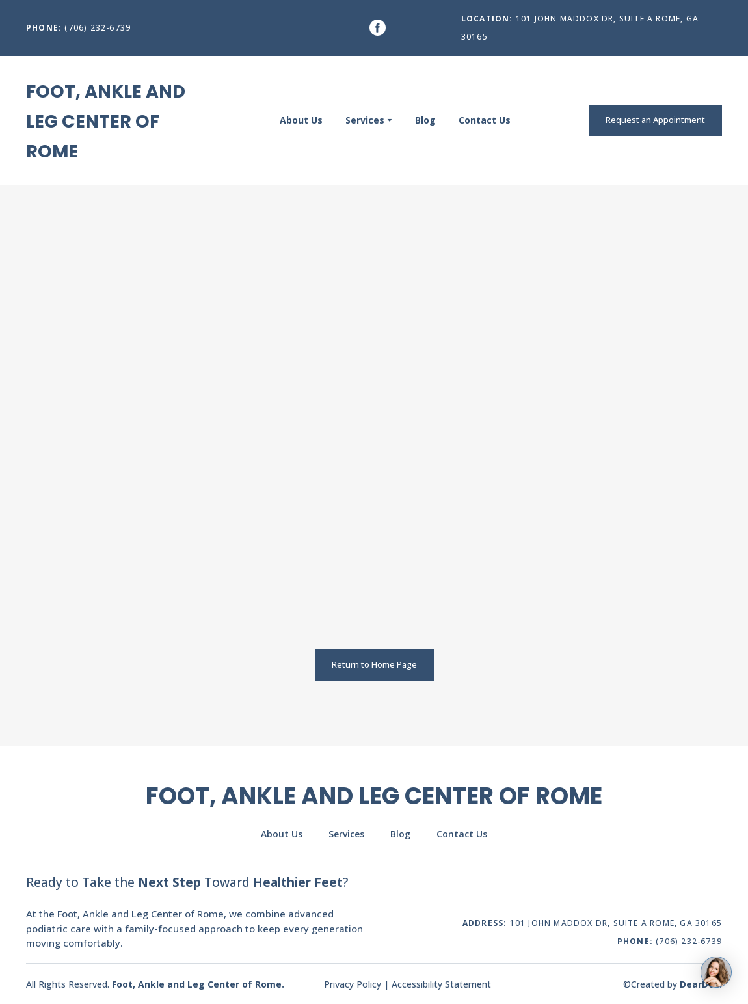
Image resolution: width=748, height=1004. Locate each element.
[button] (377, 28)
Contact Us (485, 120)
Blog (425, 120)
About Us (301, 120)
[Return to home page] (115, 120)
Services (364, 120)
